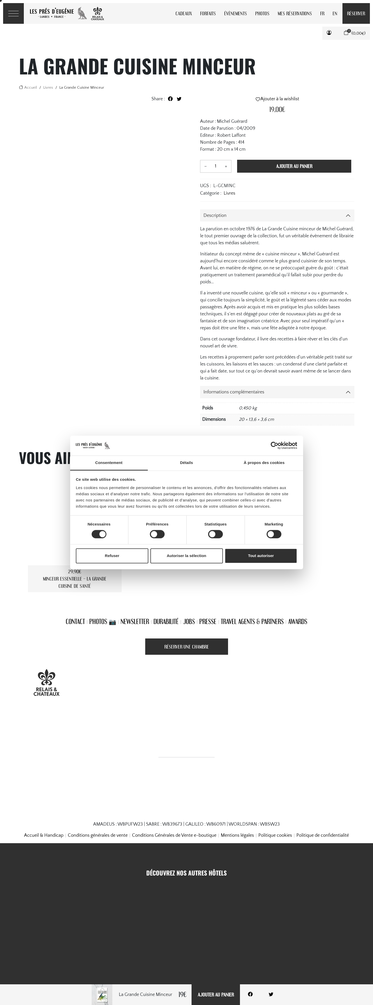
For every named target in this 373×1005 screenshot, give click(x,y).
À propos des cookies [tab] (264, 462)
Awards (297, 621)
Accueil (30, 87)
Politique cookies (275, 835)
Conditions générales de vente (98, 835)
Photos (262, 13)
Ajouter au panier (216, 994)
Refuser (112, 555)
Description (214, 215)
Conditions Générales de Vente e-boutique (174, 835)
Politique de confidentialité (322, 835)
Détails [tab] (186, 462)
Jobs (189, 621)
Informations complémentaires (233, 392)
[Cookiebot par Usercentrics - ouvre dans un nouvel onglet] (274, 446)
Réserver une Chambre (186, 646)
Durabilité (166, 621)
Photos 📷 (102, 621)
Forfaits (208, 13)
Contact (75, 621)
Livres (48, 87)
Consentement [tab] (108, 462)
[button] (329, 33)
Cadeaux (183, 13)
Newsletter (135, 621)
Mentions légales (237, 835)
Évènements (235, 13)
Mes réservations (295, 13)
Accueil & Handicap (43, 835)
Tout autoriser (261, 555)
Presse (207, 621)
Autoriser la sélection (186, 555)
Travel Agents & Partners (252, 621)
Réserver (356, 13)
